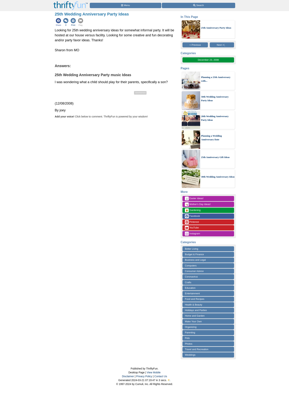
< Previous (195, 45)
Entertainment (192, 293)
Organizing (190, 327)
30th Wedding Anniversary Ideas (218, 176)
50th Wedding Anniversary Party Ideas (215, 98)
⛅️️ (169, 380)
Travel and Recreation (196, 349)
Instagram (192, 234)
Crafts (188, 282)
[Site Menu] (125, 5)
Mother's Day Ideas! (198, 204)
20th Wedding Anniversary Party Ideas (215, 118)
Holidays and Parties (196, 310)
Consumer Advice (194, 271)
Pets (187, 338)
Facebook (192, 216)
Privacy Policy (144, 376)
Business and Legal (195, 259)
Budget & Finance (194, 254)
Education (190, 288)
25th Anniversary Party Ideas (216, 27)
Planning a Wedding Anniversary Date (211, 137)
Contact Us (160, 376)
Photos (188, 343)
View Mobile (154, 372)
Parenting (190, 332)
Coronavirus (191, 276)
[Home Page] (70, 2)
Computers (191, 265)
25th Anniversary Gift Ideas (215, 157)
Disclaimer (128, 376)
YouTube (192, 228)
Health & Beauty (193, 304)
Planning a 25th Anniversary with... (215, 79)
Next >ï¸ (222, 45)
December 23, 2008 (208, 59)
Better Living (191, 248)
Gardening (193, 210)
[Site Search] (198, 5)
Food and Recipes (194, 299)
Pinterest (192, 222)
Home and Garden (195, 315)
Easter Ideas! (194, 198)
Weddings (190, 354)
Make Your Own (193, 321)
